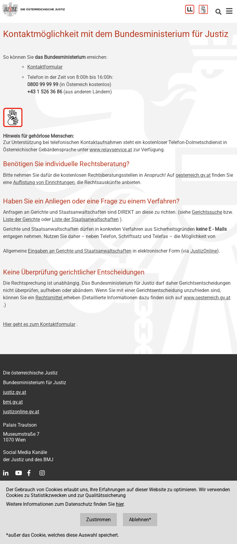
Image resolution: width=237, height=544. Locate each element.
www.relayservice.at (111, 150)
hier (120, 504)
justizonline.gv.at (21, 412)
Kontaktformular (45, 67)
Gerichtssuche (207, 212)
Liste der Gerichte (21, 219)
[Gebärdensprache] (205, 12)
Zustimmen (98, 519)
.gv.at (205, 175)
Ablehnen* (140, 519)
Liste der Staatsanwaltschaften (85, 219)
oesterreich (187, 175)
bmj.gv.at (13, 402)
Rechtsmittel (49, 298)
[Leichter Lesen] (192, 12)
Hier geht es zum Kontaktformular (39, 324)
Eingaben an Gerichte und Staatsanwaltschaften (79, 251)
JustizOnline (203, 251)
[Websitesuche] (218, 12)
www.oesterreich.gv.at (207, 298)
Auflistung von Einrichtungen (44, 182)
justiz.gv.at (14, 392)
